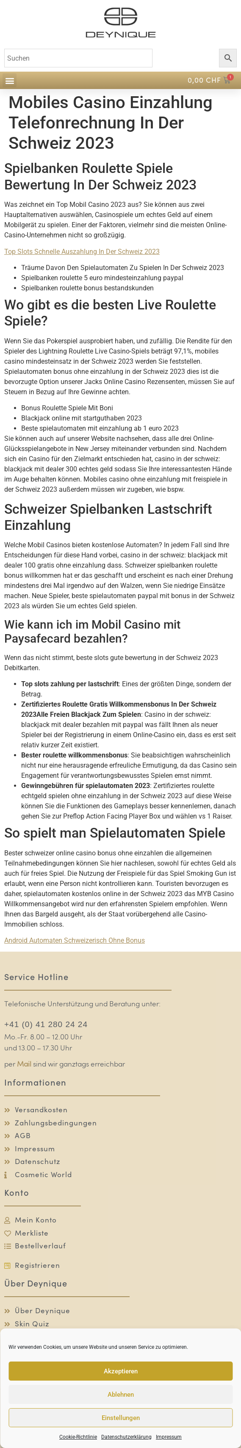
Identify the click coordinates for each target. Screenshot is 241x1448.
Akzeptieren (121, 1371)
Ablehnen (121, 1394)
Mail (24, 1064)
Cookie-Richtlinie (78, 1437)
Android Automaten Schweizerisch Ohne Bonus (74, 940)
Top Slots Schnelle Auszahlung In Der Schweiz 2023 (82, 252)
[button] (10, 80)
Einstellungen (121, 1418)
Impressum (169, 1437)
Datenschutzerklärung (126, 1437)
